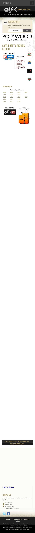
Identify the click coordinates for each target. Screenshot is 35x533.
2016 (26, 92)
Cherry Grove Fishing (10, 529)
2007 (11, 99)
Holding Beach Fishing (27, 527)
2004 (11, 101)
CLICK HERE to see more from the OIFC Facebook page (17, 443)
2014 (11, 94)
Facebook (8, 513)
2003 (19, 101)
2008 (4, 99)
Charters (8, 519)
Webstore (26, 519)
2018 (11, 92)
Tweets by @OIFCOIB (8, 487)
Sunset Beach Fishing (16, 527)
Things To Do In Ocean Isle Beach (22, 529)
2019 (4, 92)
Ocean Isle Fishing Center (17, 10)
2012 (4, 97)
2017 (19, 92)
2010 (19, 97)
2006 (19, 99)
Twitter (4, 513)
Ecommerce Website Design (11, 525)
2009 (26, 97)
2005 (4, 101)
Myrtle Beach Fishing (7, 527)
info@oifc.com (8, 504)
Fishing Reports (7, 86)
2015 (4, 94)
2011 (11, 97)
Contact (17, 521)
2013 (19, 94)
